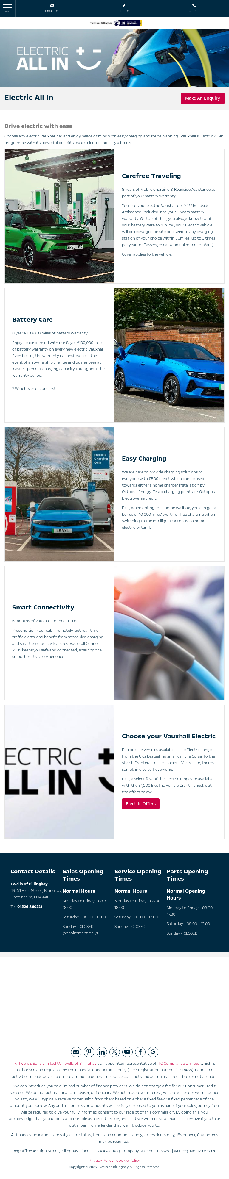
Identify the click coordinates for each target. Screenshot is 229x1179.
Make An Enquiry (202, 98)
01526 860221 (29, 906)
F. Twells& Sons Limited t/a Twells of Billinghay (55, 1063)
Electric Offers (141, 804)
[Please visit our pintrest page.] (89, 1052)
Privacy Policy (101, 1160)
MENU (7, 8)
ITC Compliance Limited (178, 1063)
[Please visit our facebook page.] (140, 1052)
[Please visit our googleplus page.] (153, 1052)
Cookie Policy (128, 1160)
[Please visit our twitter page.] (114, 1052)
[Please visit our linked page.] (102, 1052)
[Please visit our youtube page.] (127, 1052)
